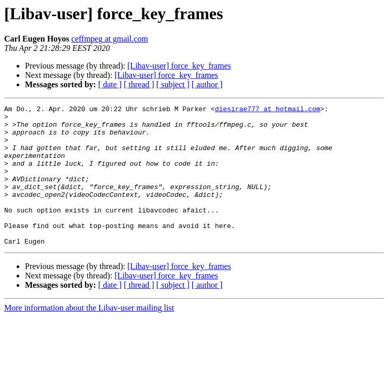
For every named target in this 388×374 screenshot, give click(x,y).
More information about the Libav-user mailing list (89, 335)
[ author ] (207, 84)
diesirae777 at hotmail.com (267, 110)
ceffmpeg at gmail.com (109, 38)
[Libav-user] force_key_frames (179, 65)
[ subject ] (173, 84)
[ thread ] (139, 84)
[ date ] (110, 84)
